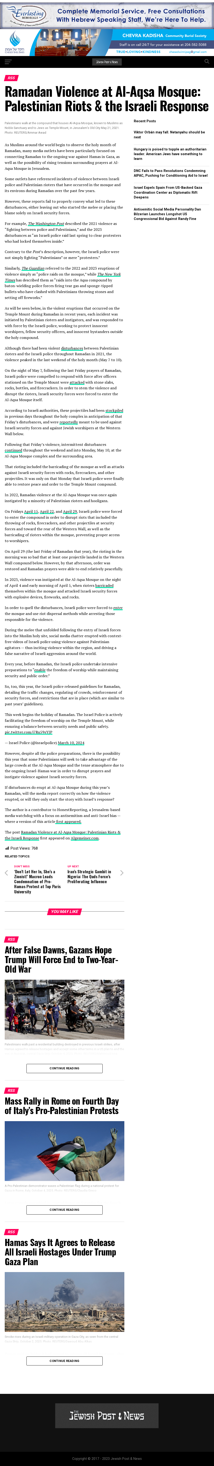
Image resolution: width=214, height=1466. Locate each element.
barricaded (104, 585)
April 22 (47, 511)
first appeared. (68, 821)
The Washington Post (46, 223)
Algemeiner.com (85, 838)
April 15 (31, 511)
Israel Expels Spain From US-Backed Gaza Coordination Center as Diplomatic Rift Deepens (168, 192)
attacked (77, 382)
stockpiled (114, 410)
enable (40, 669)
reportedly (68, 422)
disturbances (72, 348)
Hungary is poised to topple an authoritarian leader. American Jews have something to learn (170, 154)
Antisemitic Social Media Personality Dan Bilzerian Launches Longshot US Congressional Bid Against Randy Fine (167, 214)
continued (13, 450)
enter (118, 607)
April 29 (70, 511)
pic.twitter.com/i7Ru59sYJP (28, 732)
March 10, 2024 (71, 742)
